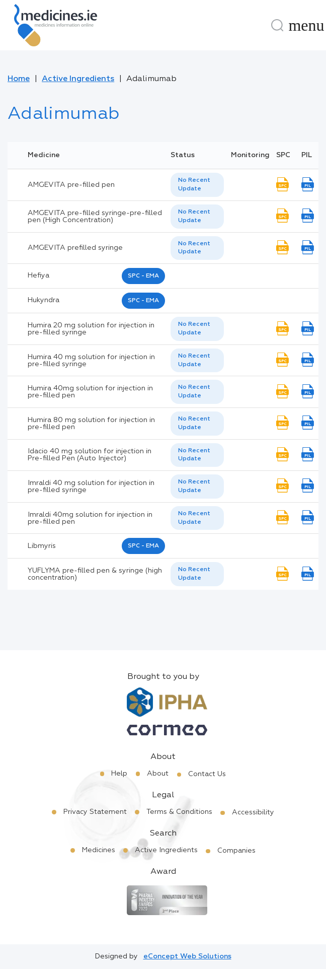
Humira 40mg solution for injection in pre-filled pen (90, 392)
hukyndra (43, 300)
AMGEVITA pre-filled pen (71, 184)
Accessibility (253, 812)
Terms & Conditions (179, 811)
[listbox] (197, 185)
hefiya (38, 275)
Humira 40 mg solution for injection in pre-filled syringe (91, 361)
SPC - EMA (143, 276)
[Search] (277, 25)
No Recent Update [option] (194, 184)
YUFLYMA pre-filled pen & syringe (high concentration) (95, 574)
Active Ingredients (78, 79)
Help (119, 773)
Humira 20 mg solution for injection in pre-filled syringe (91, 329)
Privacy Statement (95, 811)
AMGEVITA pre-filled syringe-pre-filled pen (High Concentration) (95, 217)
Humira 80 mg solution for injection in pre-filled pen (91, 424)
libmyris (42, 545)
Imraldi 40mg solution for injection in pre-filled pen (90, 518)
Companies (236, 850)
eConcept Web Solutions (187, 956)
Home (19, 79)
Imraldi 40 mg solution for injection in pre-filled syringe (91, 486)
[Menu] (306, 25)
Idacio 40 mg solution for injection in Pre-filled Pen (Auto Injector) (89, 455)
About (158, 773)
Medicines (98, 850)
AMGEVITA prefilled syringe (75, 247)
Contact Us (207, 774)
